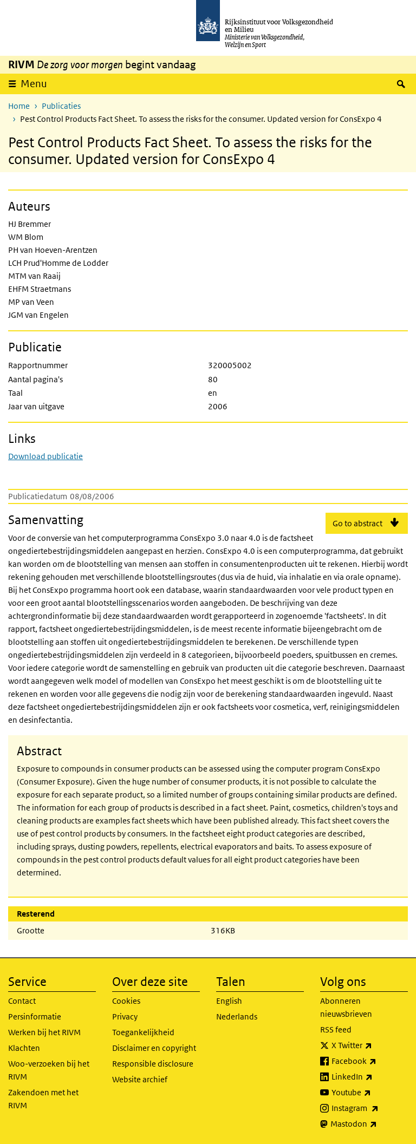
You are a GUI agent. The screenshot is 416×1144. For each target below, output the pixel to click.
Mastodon (369, 1123)
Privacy (125, 1016)
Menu (34, 83)
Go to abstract (357, 523)
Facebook (370, 1061)
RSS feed (336, 1029)
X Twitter (370, 1045)
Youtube (370, 1092)
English (229, 1001)
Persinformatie (34, 1016)
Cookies (126, 1001)
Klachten (24, 1048)
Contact (22, 1001)
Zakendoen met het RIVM (43, 1098)
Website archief (139, 1079)
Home (19, 106)
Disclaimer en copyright (154, 1048)
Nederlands (236, 1016)
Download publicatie (45, 456)
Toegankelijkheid (143, 1032)
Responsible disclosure (152, 1063)
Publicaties (61, 106)
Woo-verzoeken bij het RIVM (48, 1070)
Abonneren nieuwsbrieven (346, 1007)
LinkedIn (370, 1076)
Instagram (370, 1108)
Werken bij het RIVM (44, 1032)
